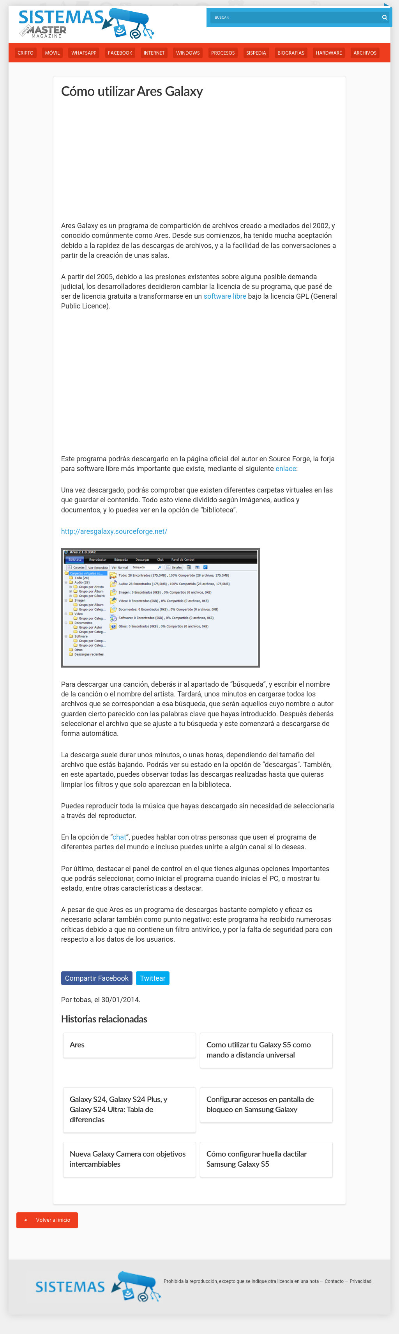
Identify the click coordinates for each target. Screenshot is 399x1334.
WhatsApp (85, 53)
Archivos (370, 53)
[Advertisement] (119, 160)
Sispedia (260, 53)
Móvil (53, 53)
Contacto (334, 1281)
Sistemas (86, 23)
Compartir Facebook (97, 978)
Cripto (26, 53)
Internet (156, 53)
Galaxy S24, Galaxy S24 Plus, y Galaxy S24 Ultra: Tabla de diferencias (118, 1109)
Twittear (152, 978)
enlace (285, 468)
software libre (225, 296)
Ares (77, 1044)
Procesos (226, 53)
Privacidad (361, 1281)
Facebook (122, 53)
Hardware (334, 53)
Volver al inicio (47, 1220)
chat (119, 837)
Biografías (295, 53)
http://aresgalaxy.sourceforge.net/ (114, 531)
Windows (191, 53)
